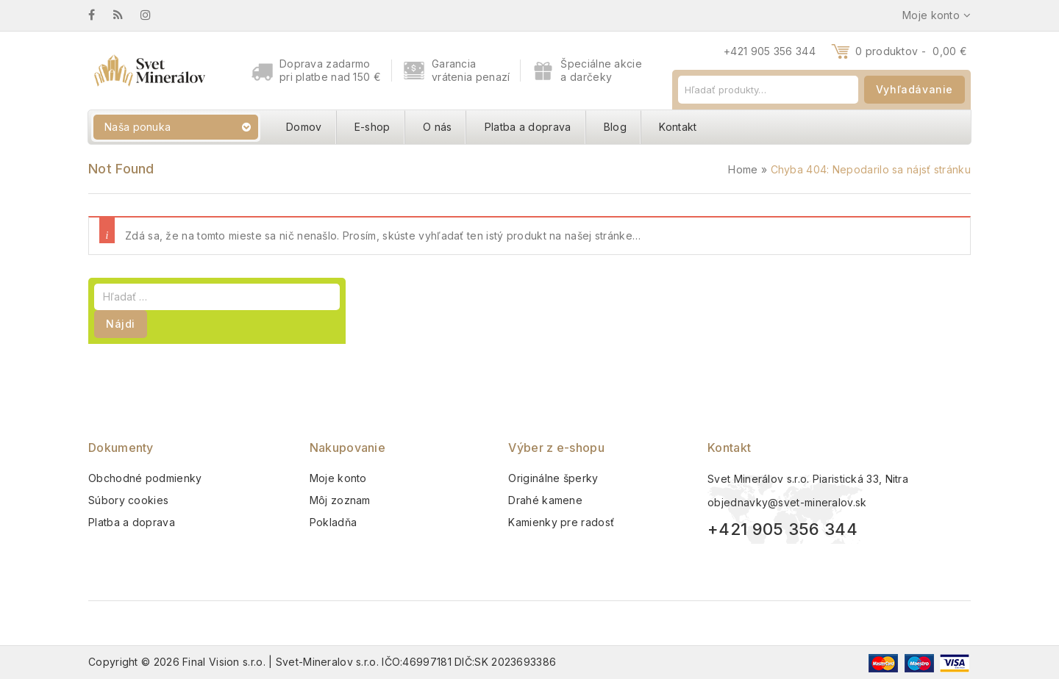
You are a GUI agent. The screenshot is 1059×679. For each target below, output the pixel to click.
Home (742, 169)
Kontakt (677, 127)
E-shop (372, 127)
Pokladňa (333, 522)
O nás (437, 127)
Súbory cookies (128, 500)
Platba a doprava (528, 127)
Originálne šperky (553, 478)
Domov (304, 127)
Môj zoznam (340, 500)
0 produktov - (911, 51)
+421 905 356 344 (770, 51)
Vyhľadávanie (914, 89)
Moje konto (338, 478)
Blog (615, 127)
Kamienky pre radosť (561, 522)
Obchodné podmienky (145, 478)
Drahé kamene (545, 500)
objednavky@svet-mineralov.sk (786, 502)
